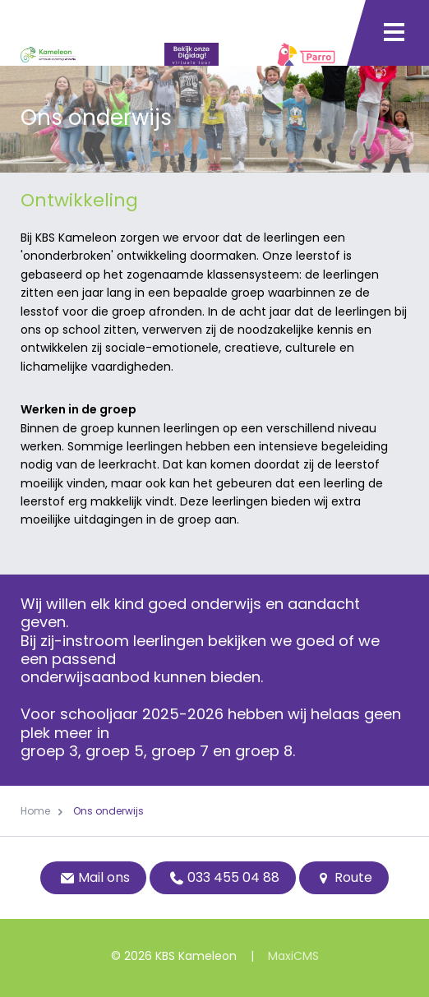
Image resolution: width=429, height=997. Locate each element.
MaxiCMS (293, 956)
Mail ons (93, 877)
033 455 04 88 (222, 877)
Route (344, 877)
